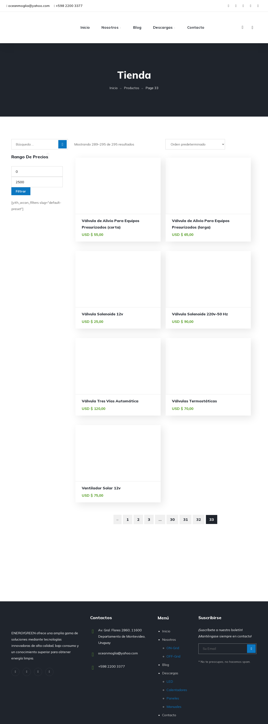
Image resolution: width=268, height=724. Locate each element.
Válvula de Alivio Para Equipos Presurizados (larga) (165, 227)
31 (185, 445)
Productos (131, 88)
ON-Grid (173, 648)
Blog (165, 665)
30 (172, 445)
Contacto (169, 715)
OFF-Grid (173, 656)
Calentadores (177, 690)
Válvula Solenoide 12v (227, 220)
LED (170, 681)
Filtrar (21, 191)
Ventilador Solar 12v (101, 413)
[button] (242, 27)
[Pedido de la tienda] (195, 144)
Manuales (174, 707)
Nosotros (169, 639)
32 (198, 445)
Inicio (113, 88)
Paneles (173, 698)
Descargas (170, 673)
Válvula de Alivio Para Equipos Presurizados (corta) (103, 227)
